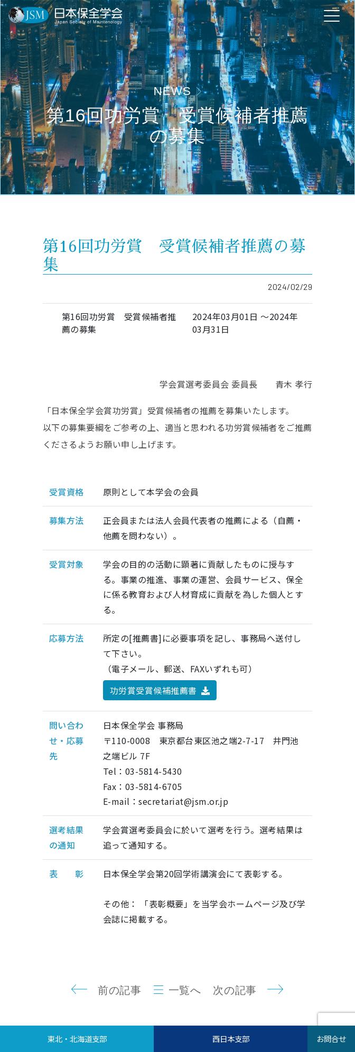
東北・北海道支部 (77, 1038)
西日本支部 (230, 1038)
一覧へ (185, 990)
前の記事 (119, 990)
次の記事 (234, 990)
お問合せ (331, 1038)
